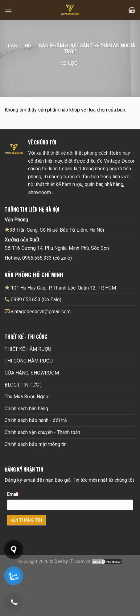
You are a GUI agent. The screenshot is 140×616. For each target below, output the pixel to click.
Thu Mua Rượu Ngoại (27, 396)
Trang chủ (18, 46)
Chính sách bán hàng (26, 408)
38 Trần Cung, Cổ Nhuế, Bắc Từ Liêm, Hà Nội (54, 230)
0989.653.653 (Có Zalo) (36, 299)
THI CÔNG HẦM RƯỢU (29, 361)
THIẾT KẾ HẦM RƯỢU (28, 349)
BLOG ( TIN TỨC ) (23, 385)
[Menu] (8, 9)
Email (14, 494)
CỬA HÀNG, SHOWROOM (32, 373)
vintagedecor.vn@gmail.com (41, 311)
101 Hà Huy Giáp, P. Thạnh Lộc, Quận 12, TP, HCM (60, 288)
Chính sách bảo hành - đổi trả (36, 420)
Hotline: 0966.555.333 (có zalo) (38, 258)
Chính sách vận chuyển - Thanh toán (42, 432)
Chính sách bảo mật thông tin (36, 444)
